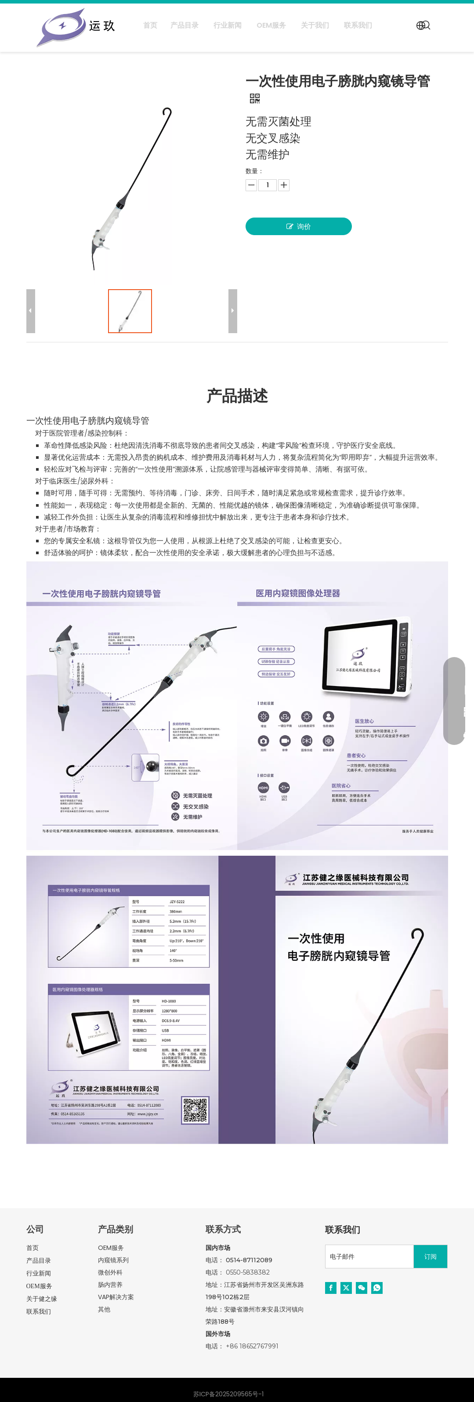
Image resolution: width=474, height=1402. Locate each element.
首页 (32, 1248)
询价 (298, 226)
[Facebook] (331, 1288)
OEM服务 (39, 1286)
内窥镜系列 (113, 1260)
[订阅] (430, 1256)
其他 (104, 1309)
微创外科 (110, 1272)
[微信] (361, 1288)
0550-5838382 (248, 1272)
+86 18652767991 (252, 1346)
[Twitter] (346, 1288)
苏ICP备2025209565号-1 (228, 1394)
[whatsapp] (377, 1288)
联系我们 (38, 1311)
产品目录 (38, 1260)
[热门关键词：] (426, 25)
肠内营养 (110, 1284)
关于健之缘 (41, 1299)
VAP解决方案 (116, 1297)
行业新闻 (38, 1273)
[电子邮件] (367, 1256)
